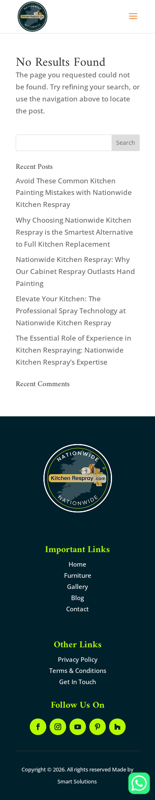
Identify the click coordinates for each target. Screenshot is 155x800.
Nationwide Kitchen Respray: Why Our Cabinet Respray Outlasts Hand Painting (75, 271)
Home (77, 564)
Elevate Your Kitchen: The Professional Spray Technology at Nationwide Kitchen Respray (71, 310)
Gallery (77, 586)
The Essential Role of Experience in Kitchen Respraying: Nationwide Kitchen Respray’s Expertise (73, 350)
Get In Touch (77, 681)
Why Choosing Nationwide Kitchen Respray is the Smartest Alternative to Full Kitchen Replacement (74, 232)
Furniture (77, 575)
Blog (77, 597)
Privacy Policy (78, 659)
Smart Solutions (77, 781)
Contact (77, 609)
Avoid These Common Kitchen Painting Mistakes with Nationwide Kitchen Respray (74, 192)
